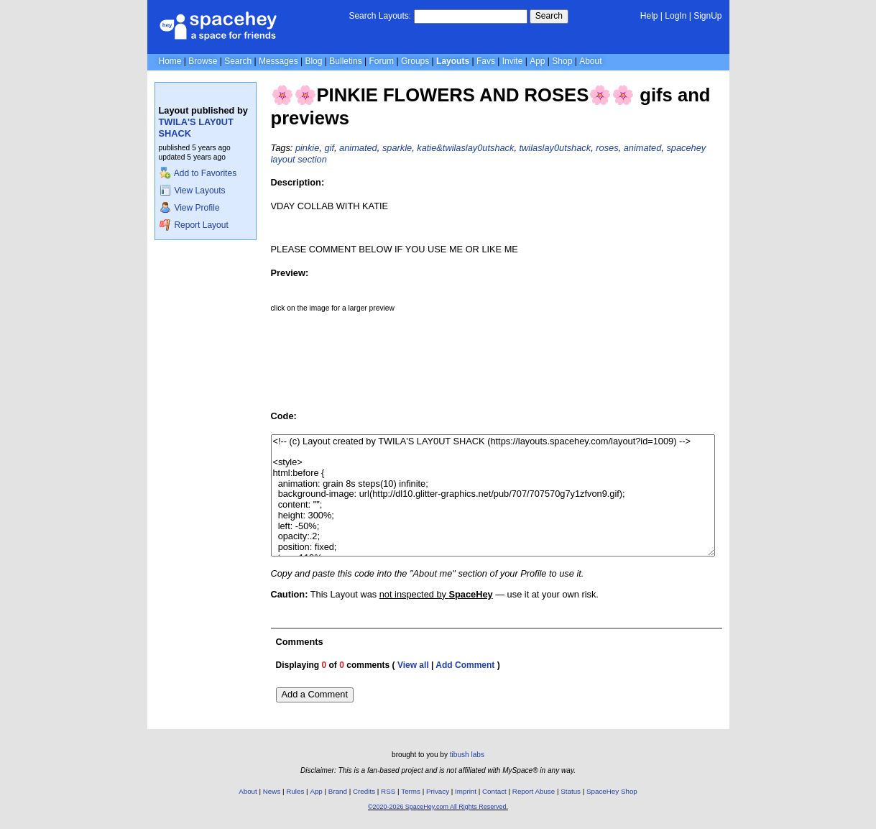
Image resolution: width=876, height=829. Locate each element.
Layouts (452, 61)
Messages (278, 61)
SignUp (707, 16)
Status (571, 791)
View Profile (190, 208)
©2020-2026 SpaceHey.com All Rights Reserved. (438, 806)
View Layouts (193, 191)
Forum (381, 61)
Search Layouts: (380, 16)
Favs (485, 61)
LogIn (675, 16)
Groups (415, 61)
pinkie (307, 147)
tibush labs (467, 755)
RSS (388, 791)
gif (329, 147)
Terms (410, 791)
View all (413, 665)
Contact (494, 791)
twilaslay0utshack (555, 147)
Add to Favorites (198, 173)
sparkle (397, 147)
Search (549, 16)
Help (649, 16)
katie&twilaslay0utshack (465, 147)
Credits (364, 791)
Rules (295, 791)
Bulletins (345, 61)
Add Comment (464, 665)
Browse (202, 61)
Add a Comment (315, 694)
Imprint (465, 791)
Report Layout (194, 225)
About (590, 61)
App (537, 61)
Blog (313, 61)
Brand (337, 791)
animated (358, 147)
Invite (512, 61)
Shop (562, 61)
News (272, 791)
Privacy (437, 791)
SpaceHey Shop (611, 791)
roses (607, 147)
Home (170, 61)
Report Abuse (533, 791)
